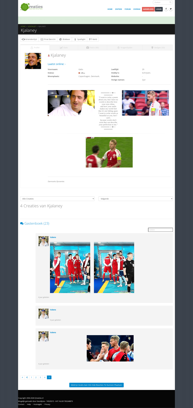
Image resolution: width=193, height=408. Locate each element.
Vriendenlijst (29, 39)
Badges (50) (158, 47)
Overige (136, 9)
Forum (128, 9)
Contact (21, 404)
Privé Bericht (47, 39)
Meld (93, 39)
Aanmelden (148, 9)
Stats (64, 47)
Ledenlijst (32, 26)
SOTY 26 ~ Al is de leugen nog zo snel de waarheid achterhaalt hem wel (98, 20)
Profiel (35, 47)
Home (109, 9)
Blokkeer (64, 39)
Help (29, 404)
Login (159, 9)
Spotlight (79, 39)
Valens (53, 237)
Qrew (27, 20)
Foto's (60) (92, 47)
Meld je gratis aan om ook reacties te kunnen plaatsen (96, 385)
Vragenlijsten (124, 47)
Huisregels (38, 404)
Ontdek (118, 9)
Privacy (47, 404)
